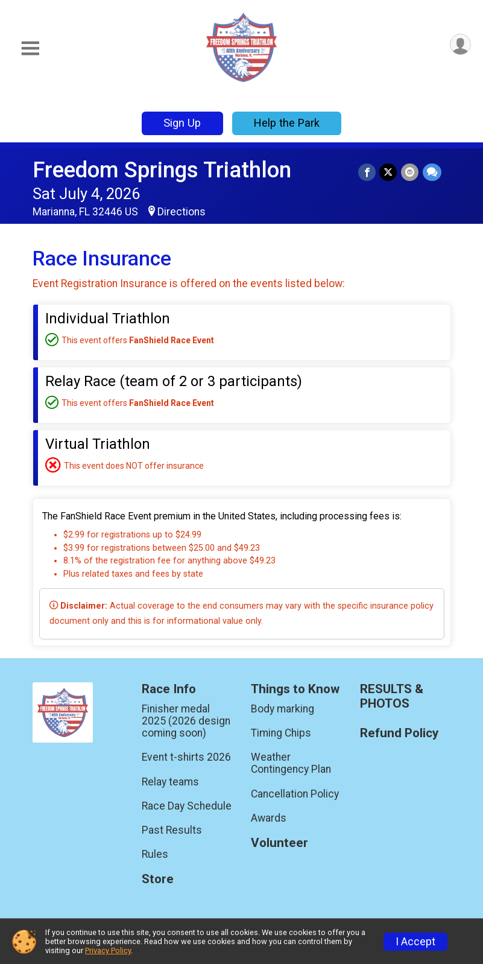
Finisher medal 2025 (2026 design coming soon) (186, 721)
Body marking (282, 709)
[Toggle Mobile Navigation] (30, 48)
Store (158, 879)
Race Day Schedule (187, 806)
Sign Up (182, 122)
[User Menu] (460, 45)
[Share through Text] (432, 172)
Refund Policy (399, 733)
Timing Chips (281, 733)
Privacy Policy (108, 950)
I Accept (415, 942)
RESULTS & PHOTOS (391, 696)
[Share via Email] (410, 172)
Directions (181, 212)
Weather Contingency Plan (291, 763)
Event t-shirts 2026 (186, 757)
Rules (155, 854)
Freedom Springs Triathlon (162, 170)
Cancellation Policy (295, 794)
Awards (268, 818)
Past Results (172, 830)
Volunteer (279, 843)
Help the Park (287, 122)
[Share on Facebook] (368, 172)
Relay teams (170, 782)
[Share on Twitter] (389, 172)
